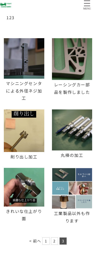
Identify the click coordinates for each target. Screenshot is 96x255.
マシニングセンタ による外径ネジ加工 (24, 90)
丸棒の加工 (72, 155)
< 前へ (35, 240)
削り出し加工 (24, 157)
